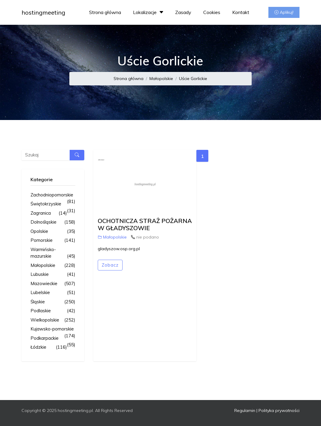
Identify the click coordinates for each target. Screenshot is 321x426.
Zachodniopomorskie (52, 195)
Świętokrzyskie (52, 204)
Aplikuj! (284, 12)
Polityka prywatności (279, 410)
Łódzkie (48, 347)
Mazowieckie (52, 283)
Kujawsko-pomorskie (52, 329)
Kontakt (240, 12)
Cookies (211, 12)
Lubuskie (52, 274)
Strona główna (105, 12)
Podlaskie (52, 310)
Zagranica (48, 213)
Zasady (183, 12)
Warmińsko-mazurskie (52, 253)
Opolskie (52, 231)
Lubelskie (52, 292)
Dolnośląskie (52, 222)
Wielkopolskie (52, 320)
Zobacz (110, 265)
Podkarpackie (52, 338)
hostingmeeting (43, 12)
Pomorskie (52, 240)
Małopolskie (161, 78)
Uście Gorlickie (193, 78)
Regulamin (244, 410)
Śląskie (52, 302)
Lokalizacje (149, 12)
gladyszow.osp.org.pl (119, 248)
